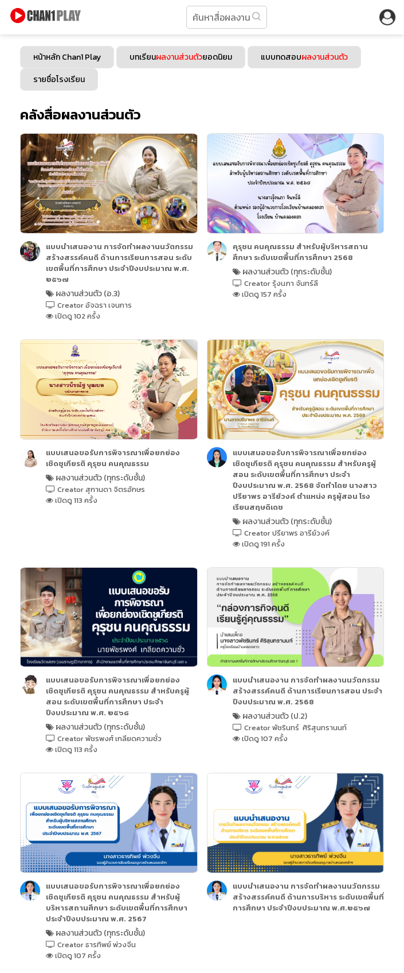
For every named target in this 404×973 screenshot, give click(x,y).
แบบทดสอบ (304, 57)
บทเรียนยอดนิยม (181, 57)
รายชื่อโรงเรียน (59, 79)
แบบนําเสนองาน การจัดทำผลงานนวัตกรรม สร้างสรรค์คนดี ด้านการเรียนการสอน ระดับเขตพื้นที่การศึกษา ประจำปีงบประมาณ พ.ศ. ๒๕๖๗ (119, 263)
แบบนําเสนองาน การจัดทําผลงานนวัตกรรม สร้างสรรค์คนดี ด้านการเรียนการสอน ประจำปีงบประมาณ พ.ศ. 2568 (307, 690)
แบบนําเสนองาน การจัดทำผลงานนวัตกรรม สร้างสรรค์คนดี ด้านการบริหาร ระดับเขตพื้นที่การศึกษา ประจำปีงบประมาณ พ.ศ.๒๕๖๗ (308, 897)
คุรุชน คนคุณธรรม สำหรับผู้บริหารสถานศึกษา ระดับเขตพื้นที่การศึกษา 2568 (300, 252)
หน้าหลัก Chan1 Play (67, 57)
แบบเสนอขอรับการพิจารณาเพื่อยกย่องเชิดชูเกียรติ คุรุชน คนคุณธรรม (113, 458)
